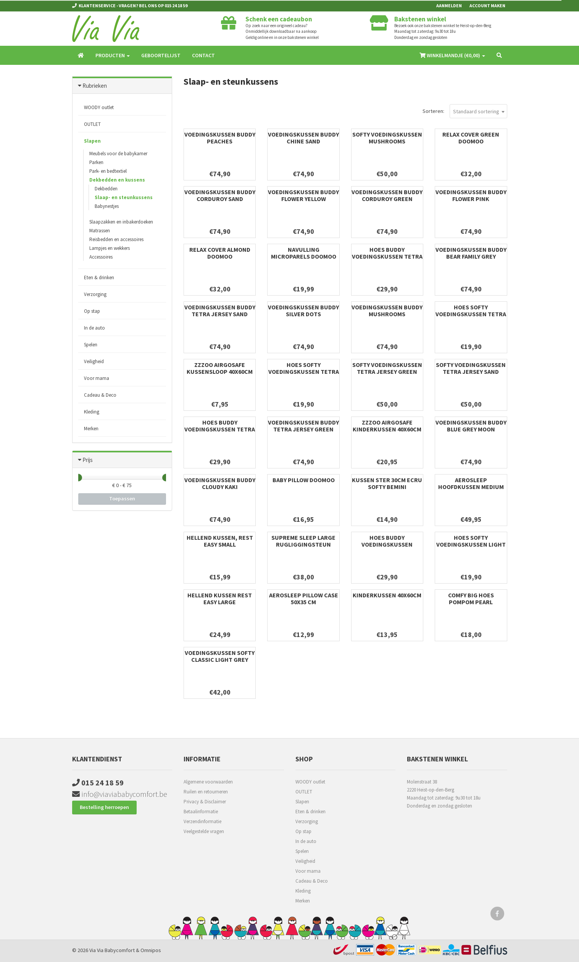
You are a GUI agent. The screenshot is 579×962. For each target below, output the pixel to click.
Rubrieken (94, 85)
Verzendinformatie (202, 821)
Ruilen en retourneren (206, 791)
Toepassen (122, 498)
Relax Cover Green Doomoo (470, 137)
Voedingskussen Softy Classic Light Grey (220, 656)
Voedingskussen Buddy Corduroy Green (387, 195)
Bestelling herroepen (104, 807)
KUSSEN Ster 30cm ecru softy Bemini (387, 483)
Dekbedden (106, 188)
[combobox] (478, 111)
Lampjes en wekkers (109, 248)
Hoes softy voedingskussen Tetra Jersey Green (470, 314)
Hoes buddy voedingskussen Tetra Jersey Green (387, 256)
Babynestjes (107, 206)
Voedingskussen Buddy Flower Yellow (303, 195)
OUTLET (92, 124)
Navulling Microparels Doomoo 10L (303, 256)
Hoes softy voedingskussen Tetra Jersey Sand (303, 371)
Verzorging (95, 294)
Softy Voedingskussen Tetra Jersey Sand (471, 368)
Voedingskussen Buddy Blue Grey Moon (470, 425)
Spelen (90, 344)
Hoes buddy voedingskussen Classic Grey (387, 544)
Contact (203, 55)
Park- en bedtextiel (108, 171)
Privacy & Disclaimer (205, 801)
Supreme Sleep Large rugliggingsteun (303, 541)
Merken (91, 428)
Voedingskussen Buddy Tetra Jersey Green (303, 425)
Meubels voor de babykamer (118, 153)
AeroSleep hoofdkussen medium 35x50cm (471, 486)
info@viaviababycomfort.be (119, 794)
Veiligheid (94, 361)
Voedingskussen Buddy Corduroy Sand (219, 195)
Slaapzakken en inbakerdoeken (121, 222)
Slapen (92, 141)
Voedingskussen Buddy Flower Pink (470, 195)
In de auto (94, 328)
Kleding (91, 412)
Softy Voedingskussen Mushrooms (387, 137)
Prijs (87, 459)
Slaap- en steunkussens (124, 197)
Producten (112, 55)
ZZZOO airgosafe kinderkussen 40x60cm (387, 425)
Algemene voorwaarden (208, 782)
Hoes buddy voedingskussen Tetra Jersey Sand (219, 429)
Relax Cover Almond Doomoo (219, 253)
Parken (96, 162)
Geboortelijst (161, 55)
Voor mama (96, 378)
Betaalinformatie (201, 811)
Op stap (92, 311)
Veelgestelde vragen (204, 831)
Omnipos (150, 950)
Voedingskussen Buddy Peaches (219, 137)
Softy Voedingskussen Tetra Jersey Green (387, 368)
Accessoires (101, 257)
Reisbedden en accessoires (116, 239)
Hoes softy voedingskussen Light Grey (471, 544)
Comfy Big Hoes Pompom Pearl (471, 598)
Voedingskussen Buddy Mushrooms (387, 310)
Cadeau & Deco (100, 395)
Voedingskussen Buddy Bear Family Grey (470, 253)
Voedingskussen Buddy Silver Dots (303, 310)
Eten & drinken (99, 277)
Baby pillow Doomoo (304, 480)
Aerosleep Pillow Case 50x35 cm (303, 598)
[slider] (78, 477)
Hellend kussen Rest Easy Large (219, 598)
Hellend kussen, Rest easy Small (220, 541)
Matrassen (99, 230)
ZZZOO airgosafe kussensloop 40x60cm (220, 368)
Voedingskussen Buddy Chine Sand (303, 137)
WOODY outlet (99, 107)
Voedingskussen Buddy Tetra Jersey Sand (219, 310)
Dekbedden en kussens (117, 180)
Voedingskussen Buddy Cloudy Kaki (219, 483)
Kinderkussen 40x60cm (387, 595)
